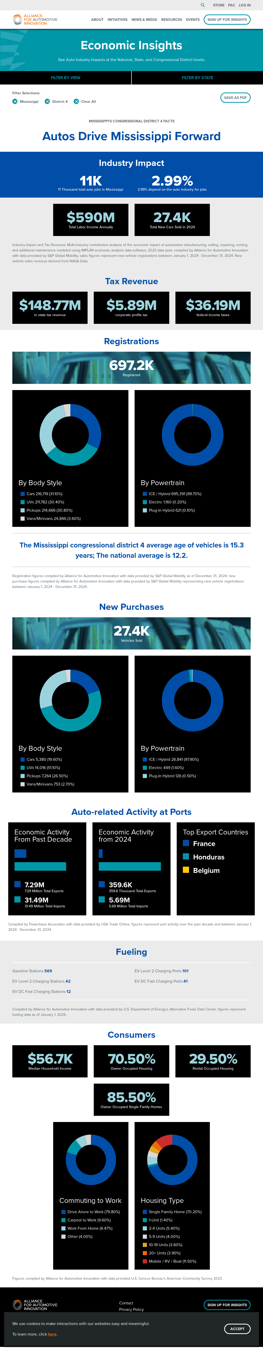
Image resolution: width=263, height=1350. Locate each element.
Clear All (88, 104)
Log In (245, 5)
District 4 (60, 104)
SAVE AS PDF (235, 100)
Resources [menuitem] (171, 19)
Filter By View (65, 79)
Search (203, 5)
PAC (231, 5)
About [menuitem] (97, 19)
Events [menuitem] (193, 19)
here (52, 1334)
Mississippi (29, 104)
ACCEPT (237, 1328)
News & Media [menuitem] (144, 19)
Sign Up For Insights (227, 1308)
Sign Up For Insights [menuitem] (227, 19)
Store (218, 5)
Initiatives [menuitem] (117, 19)
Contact (126, 1306)
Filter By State (197, 79)
